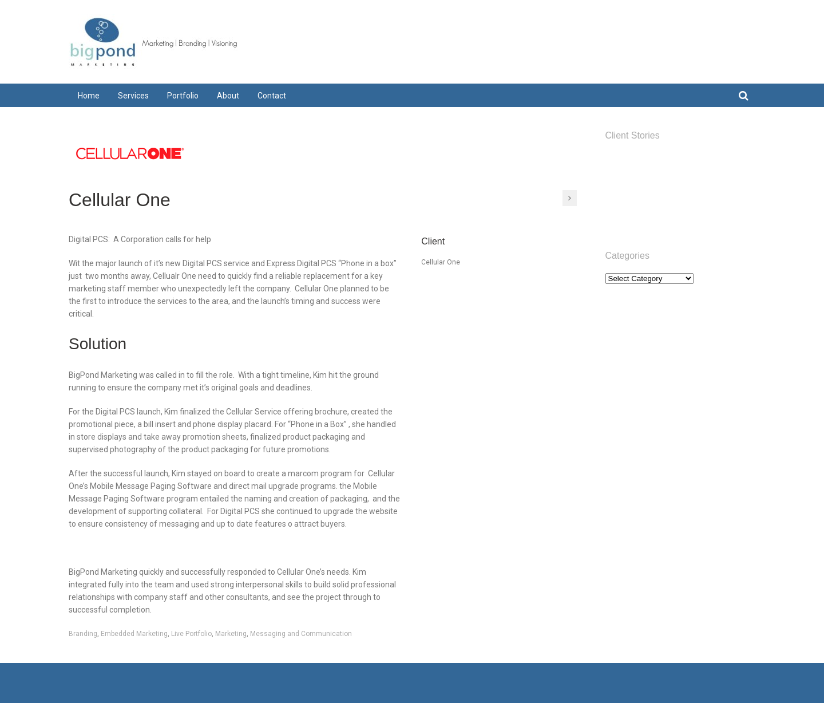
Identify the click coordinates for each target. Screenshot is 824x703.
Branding (83, 634)
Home (615, 160)
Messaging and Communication (301, 634)
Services (619, 175)
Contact (618, 219)
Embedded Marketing (134, 634)
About (615, 204)
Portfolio (619, 189)
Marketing (231, 634)
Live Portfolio (191, 634)
